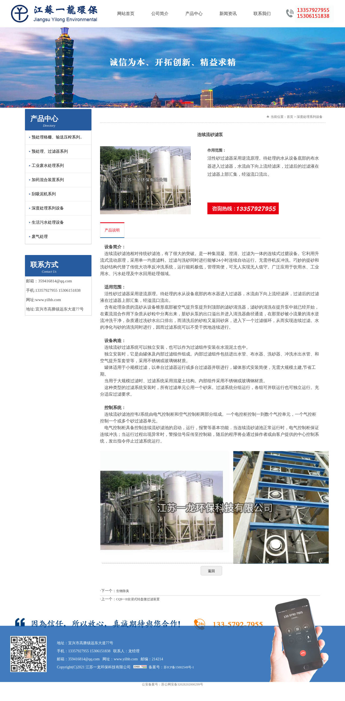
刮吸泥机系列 (44, 194)
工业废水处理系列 (48, 165)
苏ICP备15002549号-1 (179, 644)
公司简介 (159, 13)
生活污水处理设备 (48, 222)
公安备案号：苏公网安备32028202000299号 (172, 661)
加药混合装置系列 (48, 180)
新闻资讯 (228, 13)
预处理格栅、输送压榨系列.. (57, 137)
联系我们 (262, 13)
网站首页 (125, 13)
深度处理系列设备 (48, 208)
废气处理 (40, 236)
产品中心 (194, 13)
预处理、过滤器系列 (50, 151)
